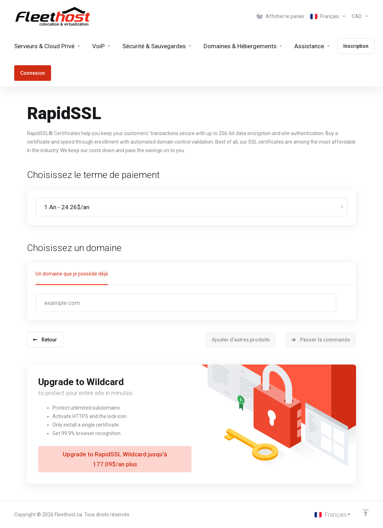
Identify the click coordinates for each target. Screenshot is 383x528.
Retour (45, 340)
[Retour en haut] (365, 513)
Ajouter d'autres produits (241, 340)
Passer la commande (321, 340)
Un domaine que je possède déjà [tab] (71, 274)
